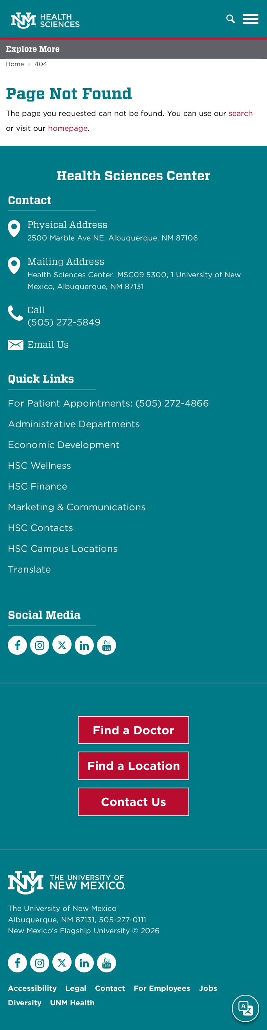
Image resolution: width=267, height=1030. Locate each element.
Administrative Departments (74, 424)
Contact (110, 988)
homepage (68, 128)
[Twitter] (62, 644)
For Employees (162, 988)
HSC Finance (37, 486)
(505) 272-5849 (64, 322)
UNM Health (72, 1002)
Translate (29, 569)
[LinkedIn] (84, 645)
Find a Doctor (133, 730)
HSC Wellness (39, 465)
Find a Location (133, 766)
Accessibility (32, 988)
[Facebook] (17, 645)
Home (15, 64)
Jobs (208, 988)
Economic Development (64, 445)
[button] (230, 18)
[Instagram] (39, 645)
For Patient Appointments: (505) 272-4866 (108, 403)
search (241, 113)
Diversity (24, 1002)
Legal (75, 988)
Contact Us (133, 802)
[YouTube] (106, 645)
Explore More (33, 49)
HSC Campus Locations (63, 548)
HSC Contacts (40, 528)
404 (40, 64)
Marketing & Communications (77, 507)
